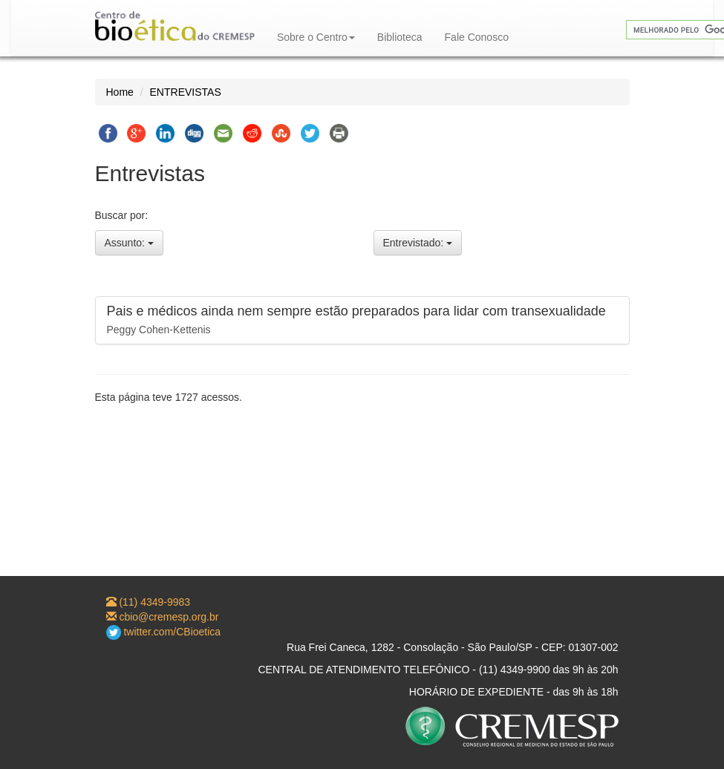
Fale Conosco (477, 37)
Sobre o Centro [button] (316, 37)
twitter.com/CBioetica (163, 632)
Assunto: (129, 243)
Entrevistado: (418, 243)
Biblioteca (400, 37)
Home (120, 92)
